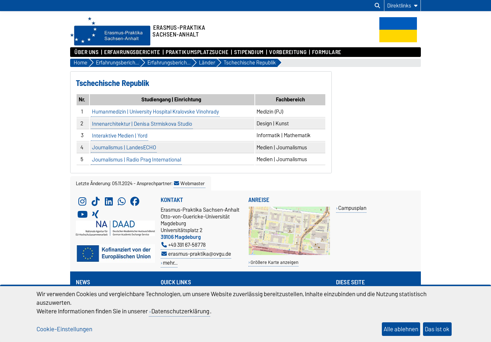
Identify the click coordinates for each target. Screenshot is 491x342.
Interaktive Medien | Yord (119, 135)
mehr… (170, 262)
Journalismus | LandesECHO (124, 147)
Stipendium (249, 52)
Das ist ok (437, 329)
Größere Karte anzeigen (274, 262)
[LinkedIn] (108, 201)
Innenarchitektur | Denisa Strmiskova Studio (142, 123)
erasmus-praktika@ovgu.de (196, 253)
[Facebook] (134, 201)
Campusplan (352, 207)
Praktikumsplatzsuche (197, 52)
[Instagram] (82, 201)
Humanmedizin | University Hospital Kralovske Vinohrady (155, 111)
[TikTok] (95, 201)
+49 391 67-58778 (183, 244)
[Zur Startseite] (110, 43)
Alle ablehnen (401, 329)
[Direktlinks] (402, 5)
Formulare (326, 52)
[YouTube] (82, 214)
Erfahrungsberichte (132, 52)
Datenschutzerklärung (180, 311)
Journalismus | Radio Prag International (136, 159)
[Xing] (95, 214)
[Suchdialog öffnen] (377, 5)
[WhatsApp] (121, 201)
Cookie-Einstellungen (64, 329)
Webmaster (189, 183)
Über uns (86, 52)
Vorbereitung (287, 52)
